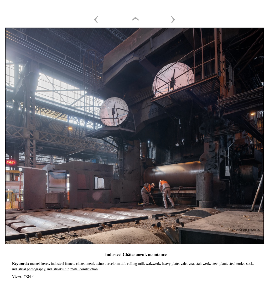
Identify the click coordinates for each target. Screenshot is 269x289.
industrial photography (28, 269)
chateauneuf (85, 264)
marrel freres (39, 264)
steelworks (236, 264)
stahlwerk (203, 264)
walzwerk (153, 264)
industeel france (62, 264)
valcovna (187, 264)
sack (249, 264)
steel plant (219, 264)
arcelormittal (116, 264)
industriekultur (58, 269)
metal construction (84, 269)
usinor (100, 264)
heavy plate (170, 264)
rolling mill (135, 264)
